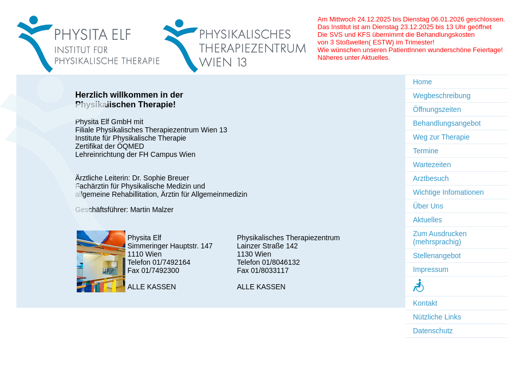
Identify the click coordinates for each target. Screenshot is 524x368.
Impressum (430, 269)
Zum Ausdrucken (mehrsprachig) (440, 237)
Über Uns (428, 206)
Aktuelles (427, 220)
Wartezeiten (432, 164)
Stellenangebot (437, 255)
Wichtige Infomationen (448, 192)
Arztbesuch (431, 178)
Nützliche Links (437, 317)
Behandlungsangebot (447, 123)
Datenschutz (433, 331)
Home (422, 82)
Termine (426, 151)
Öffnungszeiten (437, 109)
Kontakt (425, 303)
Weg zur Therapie (441, 137)
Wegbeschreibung (442, 95)
